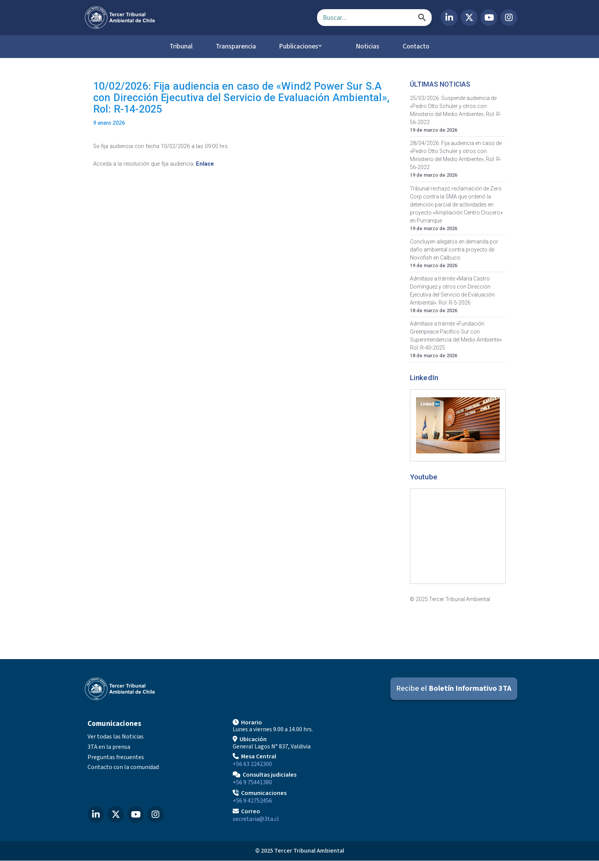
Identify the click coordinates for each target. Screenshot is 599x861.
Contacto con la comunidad (123, 767)
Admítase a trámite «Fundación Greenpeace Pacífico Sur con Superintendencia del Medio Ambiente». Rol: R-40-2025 (456, 336)
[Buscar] (422, 17)
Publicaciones (300, 47)
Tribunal (175, 47)
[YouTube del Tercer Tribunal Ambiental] (489, 17)
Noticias (370, 47)
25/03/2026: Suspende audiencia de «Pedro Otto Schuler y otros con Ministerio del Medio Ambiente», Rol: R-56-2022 (455, 110)
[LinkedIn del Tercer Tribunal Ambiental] (449, 17)
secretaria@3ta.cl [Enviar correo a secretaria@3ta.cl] (256, 819)
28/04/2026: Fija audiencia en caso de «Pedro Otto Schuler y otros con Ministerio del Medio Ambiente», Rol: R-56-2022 (456, 155)
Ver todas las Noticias (115, 737)
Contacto (421, 47)
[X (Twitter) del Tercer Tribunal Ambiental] (469, 17)
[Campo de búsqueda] (374, 17)
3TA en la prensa (108, 747)
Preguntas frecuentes (115, 757)
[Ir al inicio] (195, 17)
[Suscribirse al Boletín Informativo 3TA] (453, 689)
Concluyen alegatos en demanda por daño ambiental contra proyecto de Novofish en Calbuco (454, 250)
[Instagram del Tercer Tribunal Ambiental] (508, 17)
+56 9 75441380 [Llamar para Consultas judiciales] (252, 783)
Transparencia (233, 47)
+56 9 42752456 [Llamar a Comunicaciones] (252, 801)
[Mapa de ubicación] (445, 770)
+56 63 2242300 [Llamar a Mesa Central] (252, 764)
